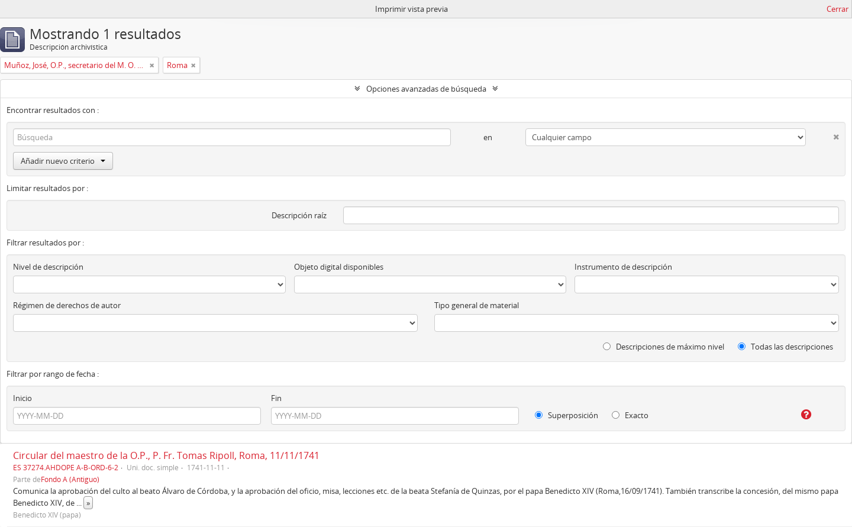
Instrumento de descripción (623, 266)
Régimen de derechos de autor (67, 305)
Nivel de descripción (48, 266)
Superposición (566, 415)
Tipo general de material (476, 305)
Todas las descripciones (785, 346)
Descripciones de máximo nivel (663, 346)
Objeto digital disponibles (338, 266)
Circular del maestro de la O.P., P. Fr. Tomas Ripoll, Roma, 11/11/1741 (166, 455)
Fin (276, 398)
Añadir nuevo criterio (63, 161)
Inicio (22, 398)
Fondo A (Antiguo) (70, 479)
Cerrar (837, 9)
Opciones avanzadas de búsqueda (426, 88)
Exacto (630, 415)
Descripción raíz (299, 215)
